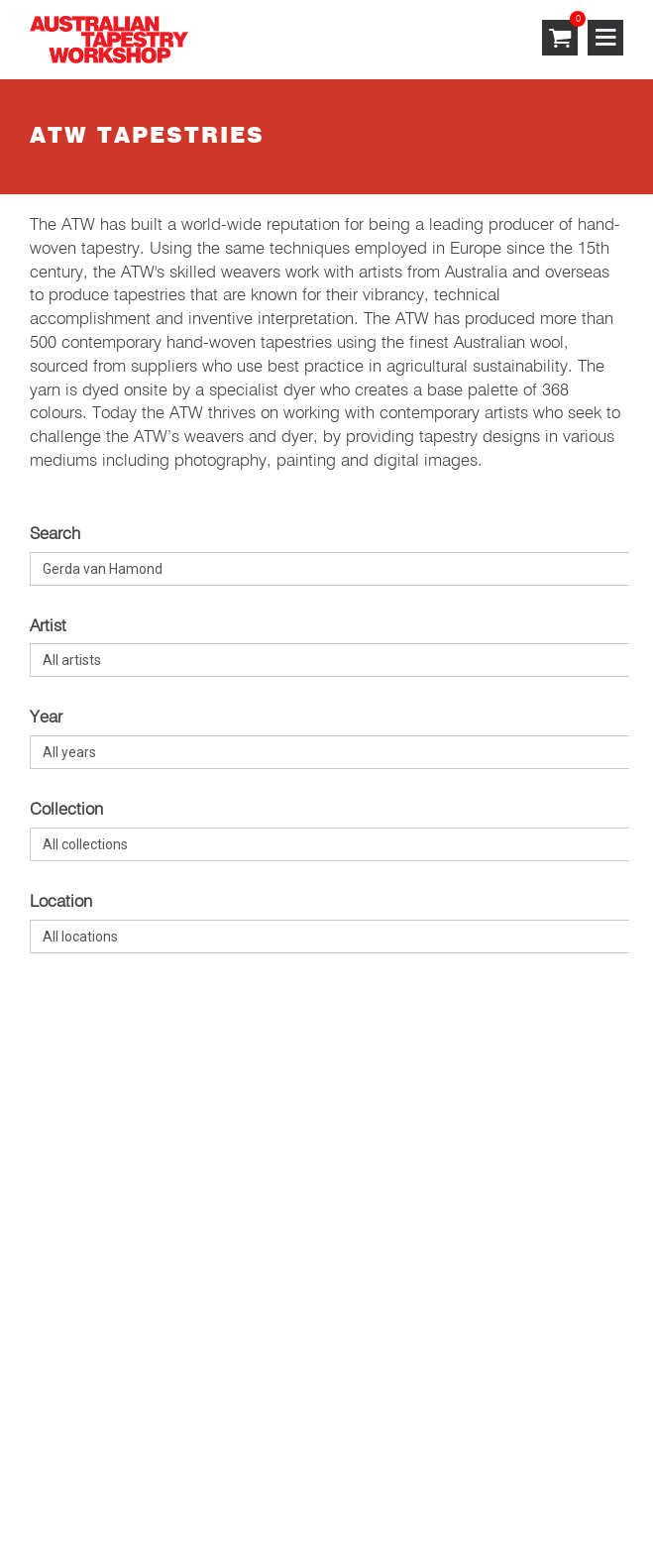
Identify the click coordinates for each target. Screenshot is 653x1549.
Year (46, 718)
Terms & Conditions (101, 1456)
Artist (48, 626)
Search (55, 534)
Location (61, 902)
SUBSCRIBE (75, 1177)
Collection (66, 810)
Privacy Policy (242, 1456)
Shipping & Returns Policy (407, 1456)
